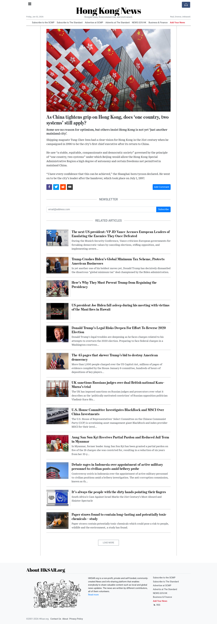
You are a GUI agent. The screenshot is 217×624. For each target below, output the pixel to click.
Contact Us (55, 618)
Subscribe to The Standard (70, 22)
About (65, 618)
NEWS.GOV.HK (139, 22)
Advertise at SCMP (94, 22)
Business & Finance (158, 22)
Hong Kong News (108, 10)
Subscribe (163, 209)
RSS (156, 605)
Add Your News (177, 22)
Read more (93, 594)
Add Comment (161, 187)
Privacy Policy (76, 618)
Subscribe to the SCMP (43, 22)
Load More (108, 542)
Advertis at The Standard (118, 22)
